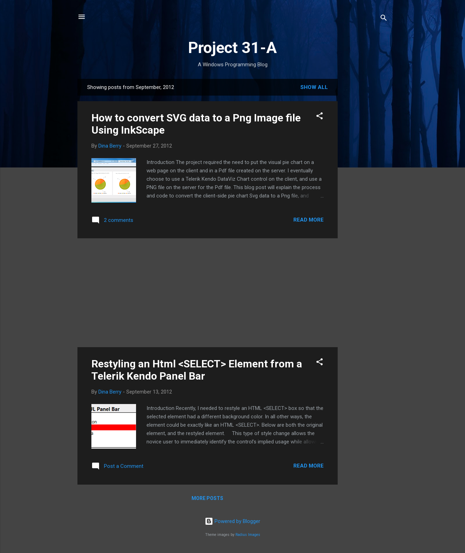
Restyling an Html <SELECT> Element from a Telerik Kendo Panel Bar (196, 370)
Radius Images (247, 534)
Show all (314, 87)
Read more (308, 220)
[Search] (384, 19)
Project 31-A (232, 47)
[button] (319, 117)
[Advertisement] (365, 183)
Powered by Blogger (232, 521)
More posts (207, 498)
